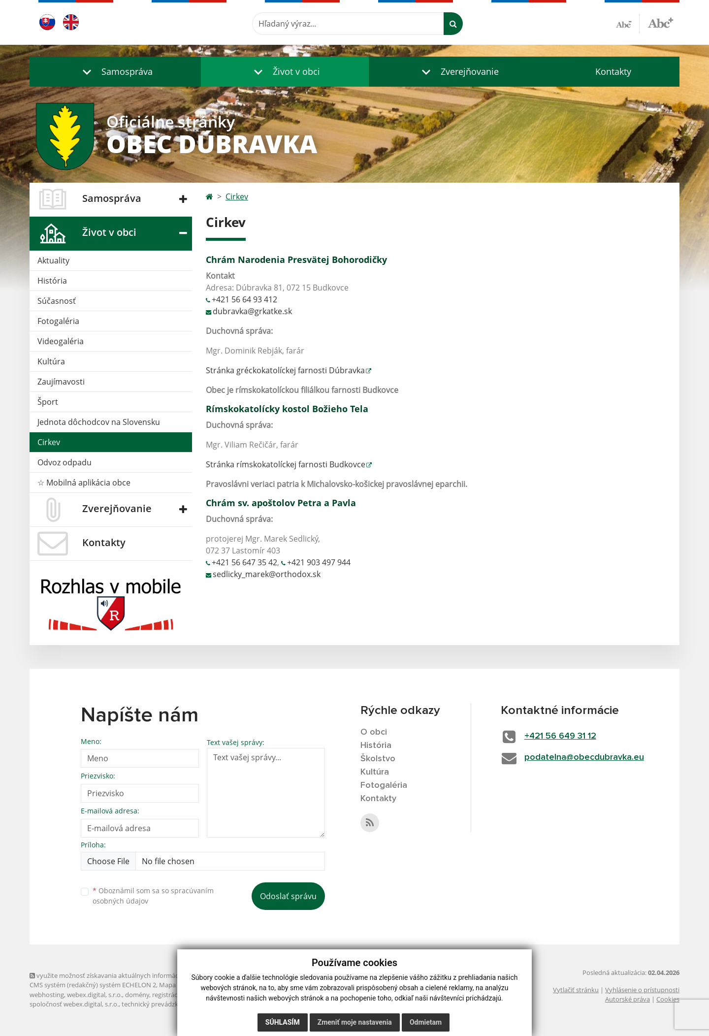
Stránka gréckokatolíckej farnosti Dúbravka (285, 370)
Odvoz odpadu (64, 462)
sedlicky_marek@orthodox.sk (267, 574)
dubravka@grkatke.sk (252, 311)
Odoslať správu (288, 896)
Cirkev (48, 442)
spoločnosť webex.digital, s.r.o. (74, 1004)
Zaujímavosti (61, 381)
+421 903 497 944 (319, 562)
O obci (373, 732)
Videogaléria (60, 341)
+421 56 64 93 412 (244, 299)
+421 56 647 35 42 (244, 562)
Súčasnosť (56, 300)
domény (137, 994)
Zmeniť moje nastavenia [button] (355, 1022)
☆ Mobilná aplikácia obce (83, 482)
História (52, 280)
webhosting (47, 994)
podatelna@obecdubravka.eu (584, 757)
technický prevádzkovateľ (159, 1004)
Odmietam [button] (426, 1022)
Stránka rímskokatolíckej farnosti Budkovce (285, 464)
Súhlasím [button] (282, 1022)
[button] (115, 72)
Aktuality (53, 260)
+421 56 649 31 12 (560, 736)
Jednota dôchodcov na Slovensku (98, 422)
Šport (47, 401)
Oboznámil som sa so (153, 896)
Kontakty (613, 71)
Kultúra (51, 361)
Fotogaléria (58, 321)
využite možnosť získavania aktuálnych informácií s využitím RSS (127, 975)
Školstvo (377, 758)
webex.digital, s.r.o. (94, 994)
